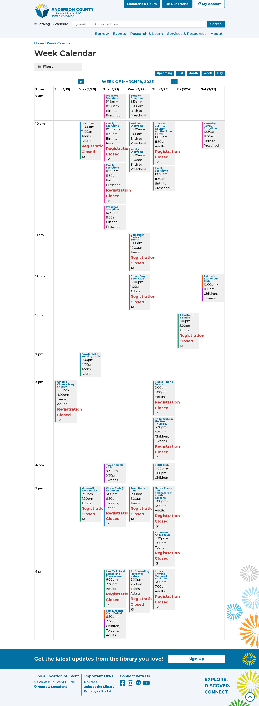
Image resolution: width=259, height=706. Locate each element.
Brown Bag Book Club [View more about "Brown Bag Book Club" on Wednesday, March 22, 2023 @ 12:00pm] (138, 277)
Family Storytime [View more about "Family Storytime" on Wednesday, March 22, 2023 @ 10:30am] (137, 150)
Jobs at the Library (99, 687)
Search (216, 24)
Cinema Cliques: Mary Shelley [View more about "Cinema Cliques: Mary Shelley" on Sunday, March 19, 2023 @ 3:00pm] (65, 384)
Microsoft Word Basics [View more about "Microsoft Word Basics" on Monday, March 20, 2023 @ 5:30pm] (89, 489)
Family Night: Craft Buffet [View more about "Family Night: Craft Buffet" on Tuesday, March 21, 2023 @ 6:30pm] (114, 612)
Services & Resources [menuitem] (186, 33)
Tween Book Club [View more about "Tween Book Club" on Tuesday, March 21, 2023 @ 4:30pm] (114, 466)
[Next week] (174, 81)
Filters (48, 67)
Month (193, 73)
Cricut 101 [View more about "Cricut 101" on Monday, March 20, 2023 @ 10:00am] (87, 123)
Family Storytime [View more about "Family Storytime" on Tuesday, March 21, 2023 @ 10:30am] (112, 124)
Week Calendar (59, 43)
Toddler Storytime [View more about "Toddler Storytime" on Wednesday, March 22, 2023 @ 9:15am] (137, 96)
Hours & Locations (50, 687)
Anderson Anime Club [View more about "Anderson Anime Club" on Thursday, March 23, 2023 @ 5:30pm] (162, 533)
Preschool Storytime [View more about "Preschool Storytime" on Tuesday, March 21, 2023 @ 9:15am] (112, 96)
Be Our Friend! (177, 4)
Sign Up (196, 658)
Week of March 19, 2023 (128, 82)
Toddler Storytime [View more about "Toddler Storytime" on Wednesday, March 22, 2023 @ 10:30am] (137, 124)
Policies (90, 682)
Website (61, 24)
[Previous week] (81, 81)
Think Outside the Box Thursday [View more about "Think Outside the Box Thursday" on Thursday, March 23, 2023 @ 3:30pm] (164, 421)
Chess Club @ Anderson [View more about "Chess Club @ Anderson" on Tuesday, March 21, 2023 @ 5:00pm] (115, 489)
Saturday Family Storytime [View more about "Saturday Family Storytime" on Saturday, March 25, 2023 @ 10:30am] (210, 126)
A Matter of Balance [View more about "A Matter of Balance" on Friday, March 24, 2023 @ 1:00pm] (187, 316)
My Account (210, 4)
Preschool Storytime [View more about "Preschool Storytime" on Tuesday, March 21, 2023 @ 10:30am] (112, 208)
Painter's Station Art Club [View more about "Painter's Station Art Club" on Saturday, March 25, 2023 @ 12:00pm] (211, 278)
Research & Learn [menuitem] (146, 33)
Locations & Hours (142, 4)
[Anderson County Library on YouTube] (146, 684)
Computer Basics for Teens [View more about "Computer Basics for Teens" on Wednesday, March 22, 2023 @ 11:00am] (137, 237)
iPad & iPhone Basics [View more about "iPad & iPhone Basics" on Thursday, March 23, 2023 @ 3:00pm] (164, 383)
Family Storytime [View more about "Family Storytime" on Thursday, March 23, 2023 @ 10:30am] (161, 169)
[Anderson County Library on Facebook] (123, 684)
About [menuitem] (217, 33)
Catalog (43, 24)
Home (39, 43)
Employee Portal (97, 691)
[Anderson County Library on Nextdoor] (138, 682)
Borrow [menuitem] (102, 33)
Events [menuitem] (119, 33)
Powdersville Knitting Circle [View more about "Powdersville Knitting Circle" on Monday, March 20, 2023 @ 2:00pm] (90, 355)
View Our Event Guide (54, 682)
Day (220, 73)
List (180, 73)
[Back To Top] (250, 697)
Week (207, 73)
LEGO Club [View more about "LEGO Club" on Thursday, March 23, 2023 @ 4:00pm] (162, 465)
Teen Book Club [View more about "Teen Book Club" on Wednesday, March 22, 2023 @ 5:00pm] (138, 489)
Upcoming (164, 73)
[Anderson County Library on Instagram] (131, 684)
